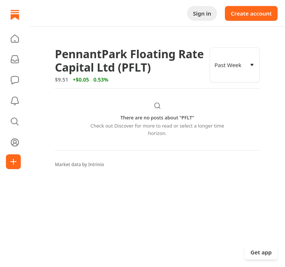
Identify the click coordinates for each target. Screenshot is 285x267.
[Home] (15, 15)
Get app (261, 252)
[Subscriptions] (15, 59)
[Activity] (15, 101)
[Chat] (15, 80)
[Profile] (15, 142)
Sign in (202, 13)
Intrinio (96, 164)
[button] (15, 38)
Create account (251, 13)
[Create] (13, 161)
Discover (124, 125)
